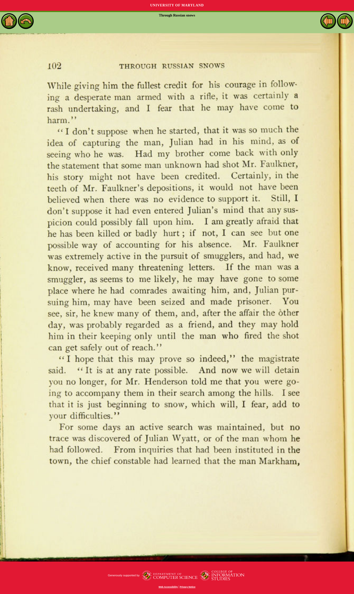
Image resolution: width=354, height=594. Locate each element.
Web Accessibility (168, 587)
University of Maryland (177, 5)
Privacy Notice (187, 587)
